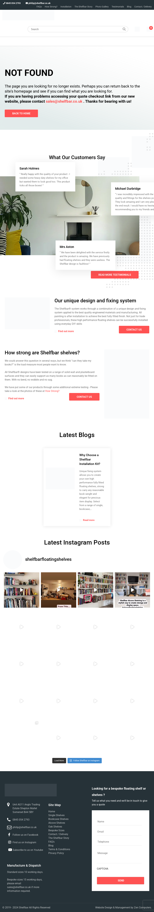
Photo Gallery (102, 6)
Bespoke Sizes (56, 830)
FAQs (39, 6)
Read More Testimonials (114, 274)
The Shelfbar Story (83, 6)
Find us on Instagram (24, 842)
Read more (86, 520)
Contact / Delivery (143, 6)
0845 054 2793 (11, 3)
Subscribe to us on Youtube (28, 849)
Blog (129, 6)
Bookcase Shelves (58, 819)
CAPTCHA (102, 868)
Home (51, 811)
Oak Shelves (55, 826)
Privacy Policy (56, 853)
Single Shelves (56, 815)
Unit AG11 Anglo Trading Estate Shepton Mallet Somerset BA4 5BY (26, 808)
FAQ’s (51, 841)
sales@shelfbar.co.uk (64, 101)
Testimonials (118, 6)
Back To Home (21, 113)
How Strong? (51, 6)
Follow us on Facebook (25, 834)
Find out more (64, 331)
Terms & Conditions (59, 849)
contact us (134, 329)
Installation (65, 6)
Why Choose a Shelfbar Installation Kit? (89, 459)
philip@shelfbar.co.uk (37, 3)
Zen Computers (142, 907)
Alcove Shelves (56, 822)
